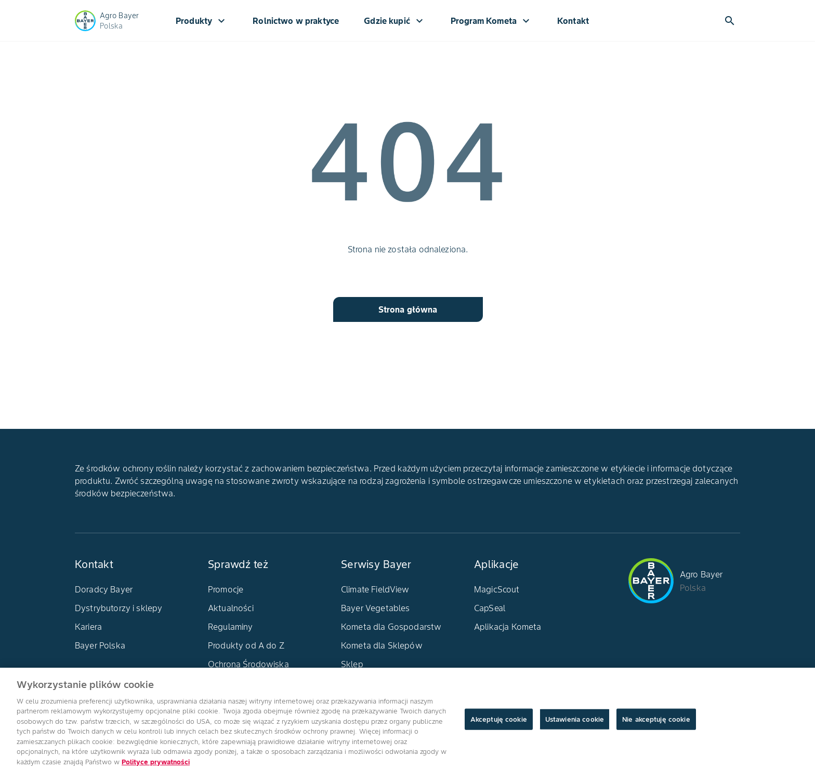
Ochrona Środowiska (248, 664)
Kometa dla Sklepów (382, 645)
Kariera (88, 627)
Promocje (225, 589)
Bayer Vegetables (375, 608)
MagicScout (497, 589)
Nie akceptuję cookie (656, 724)
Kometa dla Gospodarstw (391, 627)
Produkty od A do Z (246, 645)
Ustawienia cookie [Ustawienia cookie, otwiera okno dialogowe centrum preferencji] (574, 724)
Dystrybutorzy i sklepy (118, 608)
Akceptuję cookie (498, 724)
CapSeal (489, 608)
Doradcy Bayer (104, 589)
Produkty (202, 21)
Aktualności (231, 608)
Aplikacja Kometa (507, 627)
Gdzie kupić (395, 21)
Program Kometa (491, 21)
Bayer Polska (100, 645)
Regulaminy (230, 627)
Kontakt (573, 21)
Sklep (352, 664)
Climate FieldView (375, 589)
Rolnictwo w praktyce (296, 21)
